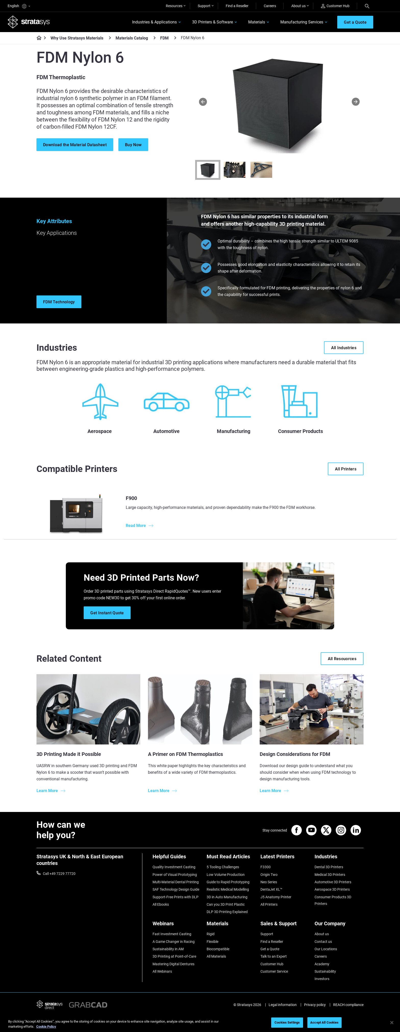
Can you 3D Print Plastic (226, 904)
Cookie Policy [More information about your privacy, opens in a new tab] (46, 1026)
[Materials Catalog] (154, 37)
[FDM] (175, 37)
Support (204, 6)
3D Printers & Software (212, 22)
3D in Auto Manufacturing (227, 897)
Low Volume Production (226, 875)
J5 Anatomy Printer (275, 897)
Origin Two (269, 875)
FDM (164, 38)
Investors (322, 979)
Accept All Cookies (324, 1022)
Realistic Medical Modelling (228, 889)
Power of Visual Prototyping (175, 875)
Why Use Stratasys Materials (77, 38)
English (19, 6)
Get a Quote (269, 949)
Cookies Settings (287, 1022)
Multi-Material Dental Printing (176, 882)
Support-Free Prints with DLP (175, 897)
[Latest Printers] (284, 858)
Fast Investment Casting (172, 934)
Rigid (211, 934)
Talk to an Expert (273, 956)
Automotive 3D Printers (333, 882)
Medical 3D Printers (330, 875)
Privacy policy (315, 1005)
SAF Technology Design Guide (176, 889)
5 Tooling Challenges (223, 867)
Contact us (323, 942)
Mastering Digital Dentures (173, 964)
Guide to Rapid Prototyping (228, 882)
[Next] (355, 101)
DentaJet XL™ (271, 889)
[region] (200, 1023)
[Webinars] (177, 925)
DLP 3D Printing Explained (227, 912)
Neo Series (268, 882)
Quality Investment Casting (174, 867)
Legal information (283, 1005)
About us (298, 6)
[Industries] (339, 858)
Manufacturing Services (301, 22)
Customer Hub (335, 6)
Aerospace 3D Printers (332, 889)
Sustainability (325, 971)
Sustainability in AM (168, 949)
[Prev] (202, 101)
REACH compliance (348, 1005)
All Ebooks (161, 904)
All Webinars (162, 971)
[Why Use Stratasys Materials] (110, 37)
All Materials (216, 956)
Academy (322, 964)
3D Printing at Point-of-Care (174, 956)
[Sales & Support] (284, 925)
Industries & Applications (154, 22)
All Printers (269, 904)
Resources (174, 6)
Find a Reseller (237, 6)
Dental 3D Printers (329, 867)
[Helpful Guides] (177, 858)
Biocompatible (218, 949)
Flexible (212, 942)
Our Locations (326, 949)
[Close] (391, 1022)
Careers (270, 6)
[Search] (367, 6)
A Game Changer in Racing (174, 942)
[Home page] (37, 38)
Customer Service (274, 971)
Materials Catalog (132, 38)
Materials (256, 22)
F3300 (265, 867)
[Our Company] (339, 925)
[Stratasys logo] (29, 22)
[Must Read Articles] (231, 858)
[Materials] (231, 925)
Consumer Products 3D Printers (333, 900)
